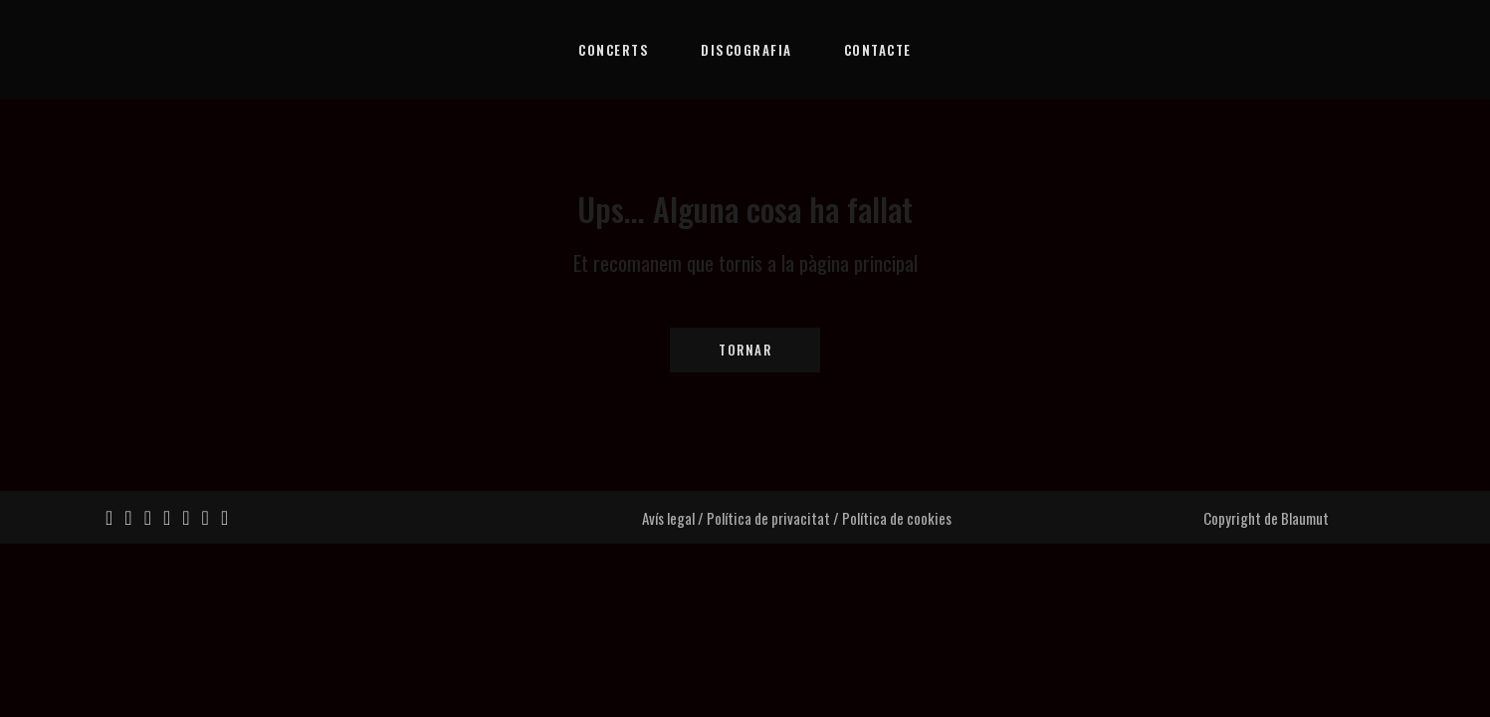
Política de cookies (897, 518)
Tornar (745, 349)
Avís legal (668, 518)
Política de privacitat (768, 518)
